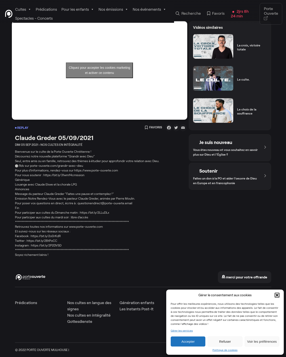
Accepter (188, 341)
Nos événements (149, 9)
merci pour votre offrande (244, 277)
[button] (277, 295)
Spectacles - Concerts (34, 18)
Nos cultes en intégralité (89, 315)
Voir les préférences (262, 341)
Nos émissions (113, 9)
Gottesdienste (79, 321)
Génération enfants (137, 303)
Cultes (23, 9)
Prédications (46, 9)
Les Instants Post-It (137, 309)
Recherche (188, 14)
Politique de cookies (225, 350)
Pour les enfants (77, 9)
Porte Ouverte (271, 13)
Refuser (225, 341)
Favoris (216, 14)
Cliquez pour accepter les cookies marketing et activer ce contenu (99, 70)
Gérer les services (182, 330)
